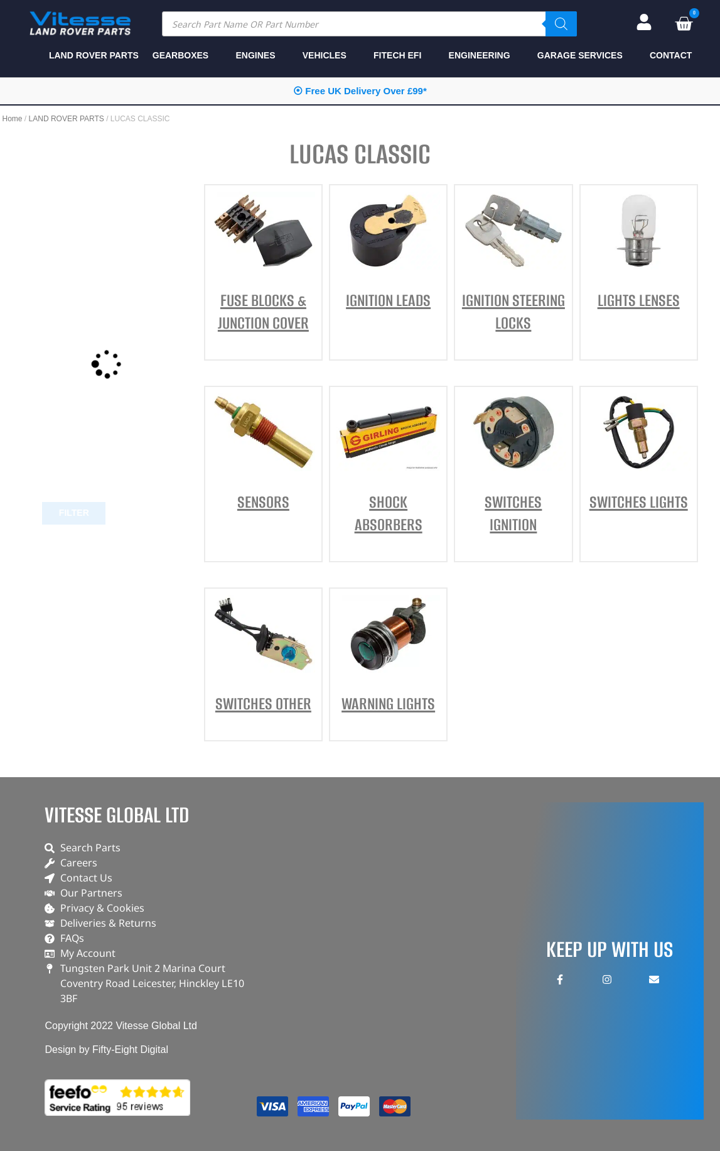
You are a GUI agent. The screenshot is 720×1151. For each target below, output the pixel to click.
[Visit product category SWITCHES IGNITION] (513, 469)
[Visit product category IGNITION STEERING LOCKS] (513, 268)
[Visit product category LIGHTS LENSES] (638, 256)
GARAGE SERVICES (580, 55)
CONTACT (671, 55)
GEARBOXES (180, 55)
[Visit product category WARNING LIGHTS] (388, 659)
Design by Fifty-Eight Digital (106, 1049)
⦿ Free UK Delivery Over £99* (360, 90)
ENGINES (255, 55)
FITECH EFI (397, 55)
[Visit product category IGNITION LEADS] (388, 256)
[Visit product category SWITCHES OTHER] (263, 659)
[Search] (561, 23)
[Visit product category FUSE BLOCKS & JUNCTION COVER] (263, 268)
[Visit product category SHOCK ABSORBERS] (388, 469)
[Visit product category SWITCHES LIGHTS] (638, 458)
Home (13, 118)
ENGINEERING (479, 55)
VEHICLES (325, 55)
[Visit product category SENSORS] (263, 458)
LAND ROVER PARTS (66, 118)
